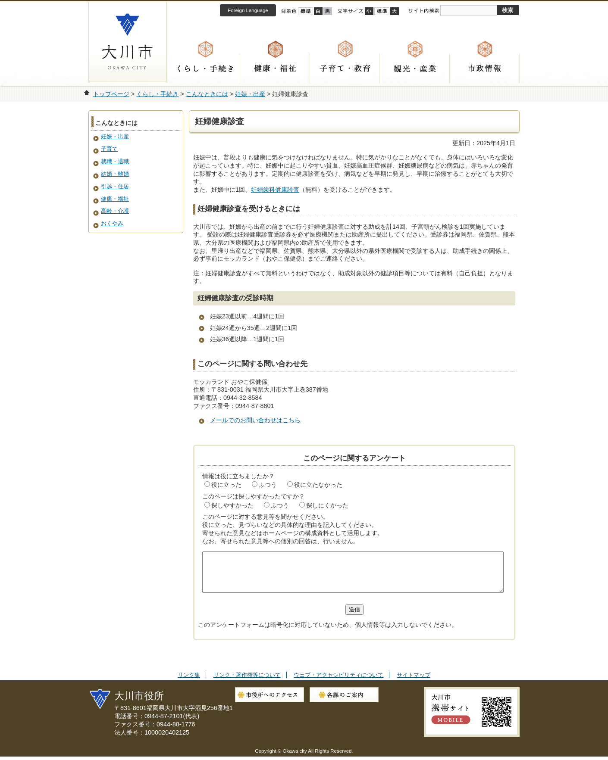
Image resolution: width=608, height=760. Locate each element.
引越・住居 (115, 186)
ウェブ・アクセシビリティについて (338, 682)
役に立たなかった (318, 484)
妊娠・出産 (250, 93)
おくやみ (112, 223)
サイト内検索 (423, 11)
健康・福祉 (275, 68)
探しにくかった (327, 505)
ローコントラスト (327, 11)
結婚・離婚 (115, 174)
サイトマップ (413, 682)
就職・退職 (115, 161)
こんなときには (207, 93)
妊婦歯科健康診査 (275, 189)
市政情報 (485, 68)
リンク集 (189, 682)
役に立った (226, 484)
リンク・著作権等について (247, 682)
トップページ (111, 93)
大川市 (127, 41)
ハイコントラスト (318, 11)
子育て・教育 (345, 68)
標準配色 (305, 11)
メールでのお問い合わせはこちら (255, 420)
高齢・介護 (115, 211)
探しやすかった (232, 505)
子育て (109, 149)
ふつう (268, 484)
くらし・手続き (205, 68)
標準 (381, 11)
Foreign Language (248, 10)
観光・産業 (415, 68)
